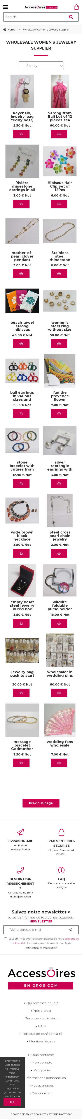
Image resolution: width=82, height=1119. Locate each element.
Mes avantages (42, 1085)
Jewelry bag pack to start (22, 674)
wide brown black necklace (22, 536)
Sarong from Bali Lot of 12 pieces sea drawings (60, 118)
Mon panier (42, 1070)
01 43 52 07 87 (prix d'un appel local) (20, 882)
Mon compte (42, 1062)
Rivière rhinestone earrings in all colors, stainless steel (22, 190)
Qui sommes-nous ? (42, 1003)
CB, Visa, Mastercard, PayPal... (62, 842)
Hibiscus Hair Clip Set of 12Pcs (60, 186)
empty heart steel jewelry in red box (22, 605)
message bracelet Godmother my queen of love (22, 749)
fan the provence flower (60, 396)
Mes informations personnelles (42, 1078)
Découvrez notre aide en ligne (62, 878)
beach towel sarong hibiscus (22, 326)
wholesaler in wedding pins (60, 674)
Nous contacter (42, 1055)
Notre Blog (42, 1011)
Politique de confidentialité (42, 1034)
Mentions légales (42, 1041)
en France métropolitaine (20, 840)
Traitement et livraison (42, 1018)
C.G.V (42, 1026)
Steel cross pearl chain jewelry (59, 536)
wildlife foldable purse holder (60, 605)
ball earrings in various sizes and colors (22, 398)
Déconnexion (42, 1093)
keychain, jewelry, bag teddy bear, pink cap (22, 118)
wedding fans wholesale (60, 743)
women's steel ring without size (60, 326)
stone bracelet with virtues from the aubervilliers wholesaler (22, 469)
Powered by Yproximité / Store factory (41, 1114)
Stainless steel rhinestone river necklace (60, 260)
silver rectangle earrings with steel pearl (59, 468)
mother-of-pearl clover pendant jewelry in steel (22, 260)
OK (12, 1102)
